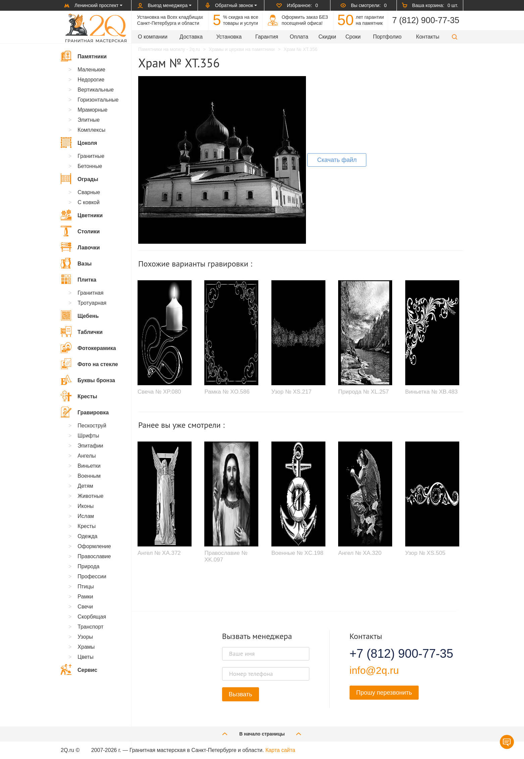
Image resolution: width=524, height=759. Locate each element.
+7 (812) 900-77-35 (393, 653)
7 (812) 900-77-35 (425, 20)
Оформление (94, 546)
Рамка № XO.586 (227, 392)
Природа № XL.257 (363, 392)
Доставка (191, 37)
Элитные (88, 120)
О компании (152, 37)
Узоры (85, 637)
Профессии (91, 576)
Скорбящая (91, 617)
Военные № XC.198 (297, 553)
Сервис (79, 669)
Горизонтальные (97, 100)
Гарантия (266, 37)
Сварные (88, 192)
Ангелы (86, 456)
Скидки (327, 37)
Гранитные (90, 156)
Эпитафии (90, 446)
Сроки (353, 37)
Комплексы (91, 130)
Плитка (78, 279)
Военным (89, 476)
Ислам (85, 516)
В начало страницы (262, 734)
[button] (454, 36)
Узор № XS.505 (425, 553)
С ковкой (88, 202)
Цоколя (79, 142)
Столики (80, 231)
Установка (229, 37)
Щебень (80, 315)
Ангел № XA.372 (159, 553)
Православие (94, 556)
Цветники (82, 215)
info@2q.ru (374, 670)
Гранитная (90, 293)
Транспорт (90, 627)
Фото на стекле (89, 363)
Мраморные (92, 110)
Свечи (85, 606)
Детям (85, 486)
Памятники (84, 56)
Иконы (85, 506)
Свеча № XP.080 (159, 392)
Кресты (79, 396)
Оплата (299, 37)
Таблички (82, 331)
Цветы (85, 657)
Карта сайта (280, 750)
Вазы (76, 263)
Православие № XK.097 (225, 556)
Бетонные (89, 166)
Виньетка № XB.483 (431, 392)
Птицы (85, 586)
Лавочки (80, 247)
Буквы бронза (88, 379)
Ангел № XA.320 (359, 553)
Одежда (87, 536)
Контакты (427, 37)
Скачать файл (337, 160)
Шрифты (88, 436)
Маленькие (91, 69)
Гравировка (85, 412)
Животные (90, 496)
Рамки (85, 596)
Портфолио (387, 37)
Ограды (79, 178)
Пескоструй (91, 425)
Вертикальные (95, 90)
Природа (88, 566)
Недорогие (90, 79)
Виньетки (88, 466)
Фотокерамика (88, 347)
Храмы (86, 647)
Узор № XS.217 (291, 392)
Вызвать (240, 694)
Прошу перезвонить (384, 692)
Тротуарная (91, 303)
